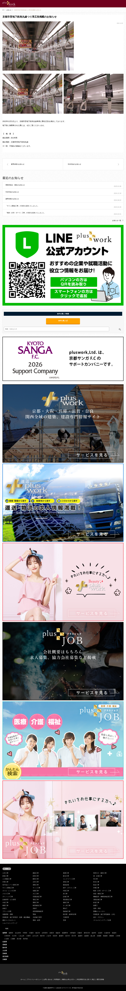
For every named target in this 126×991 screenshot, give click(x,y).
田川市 (74, 936)
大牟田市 (7, 936)
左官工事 (36, 882)
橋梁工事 (5, 905)
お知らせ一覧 (116, 220)
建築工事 (36, 873)
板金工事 (96, 885)
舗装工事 (66, 902)
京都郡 (99, 936)
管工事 (95, 879)
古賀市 (100, 933)
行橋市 (31, 933)
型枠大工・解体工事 (100, 873)
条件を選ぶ (63, 321)
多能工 (4, 908)
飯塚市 (61, 936)
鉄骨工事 (36, 876)
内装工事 (66, 891)
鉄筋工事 (5, 876)
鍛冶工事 (66, 876)
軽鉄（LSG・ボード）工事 (102, 891)
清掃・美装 (97, 908)
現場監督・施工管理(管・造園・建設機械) (16, 917)
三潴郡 (13, 939)
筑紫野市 (65, 933)
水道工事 (5, 902)
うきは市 (21, 936)
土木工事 (5, 873)
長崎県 (4, 945)
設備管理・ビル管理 (9, 899)
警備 (34, 914)
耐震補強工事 (37, 905)
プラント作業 (6, 911)
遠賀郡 (86, 936)
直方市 (67, 936)
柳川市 (42, 936)
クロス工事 (6, 894)
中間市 (25, 933)
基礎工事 (66, 873)
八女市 (49, 936)
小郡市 (28, 936)
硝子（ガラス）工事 (69, 888)
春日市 (37, 933)
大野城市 (73, 933)
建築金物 (66, 885)
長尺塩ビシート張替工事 (10, 885)
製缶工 (65, 908)
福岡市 (11, 933)
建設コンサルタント (9, 920)
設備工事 (66, 896)
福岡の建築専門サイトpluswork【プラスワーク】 (57, 988)
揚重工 (95, 905)
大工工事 (36, 894)
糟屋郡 (111, 936)
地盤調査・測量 (7, 914)
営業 (64, 920)
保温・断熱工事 (98, 894)
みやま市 (35, 936)
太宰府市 (45, 933)
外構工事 (96, 888)
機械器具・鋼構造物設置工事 (102, 896)
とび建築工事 (6, 879)
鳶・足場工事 (97, 876)
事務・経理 (36, 920)
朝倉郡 (105, 936)
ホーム (23, 979)
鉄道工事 (96, 902)
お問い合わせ (47, 979)
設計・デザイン (98, 917)
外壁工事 (5, 882)
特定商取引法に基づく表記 (86, 979)
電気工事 (36, 899)
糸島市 (51, 933)
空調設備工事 (37, 896)
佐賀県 (4, 942)
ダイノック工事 (7, 896)
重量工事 (36, 902)
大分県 (4, 950)
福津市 (94, 933)
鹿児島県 (5, 956)
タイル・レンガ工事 (9, 891)
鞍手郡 (25, 939)
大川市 (14, 936)
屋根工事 (36, 885)
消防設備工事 (97, 899)
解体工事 (36, 879)
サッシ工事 (36, 888)
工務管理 (66, 917)
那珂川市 (87, 933)
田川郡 (19, 939)
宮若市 (55, 936)
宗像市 (80, 933)
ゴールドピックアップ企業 (102, 920)
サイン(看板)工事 (8, 888)
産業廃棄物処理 (38, 911)
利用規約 (57, 979)
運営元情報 (100, 979)
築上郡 (93, 936)
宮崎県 (4, 953)
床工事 (65, 894)
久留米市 (107, 933)
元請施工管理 (37, 917)
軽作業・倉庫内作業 (69, 914)
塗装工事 (66, 882)
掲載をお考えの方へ (68, 979)
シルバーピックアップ (9, 923)
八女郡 (6, 939)
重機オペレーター (99, 911)
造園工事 (36, 891)
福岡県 (4, 933)
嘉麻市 (80, 936)
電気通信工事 (67, 899)
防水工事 (96, 882)
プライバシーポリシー (34, 979)
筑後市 (114, 933)
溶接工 (35, 908)
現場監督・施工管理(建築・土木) (104, 914)
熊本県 (4, 947)
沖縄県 (4, 959)
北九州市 (18, 933)
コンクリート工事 (69, 879)
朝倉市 (58, 933)
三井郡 (118, 936)
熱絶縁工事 (66, 911)
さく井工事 (66, 905)
